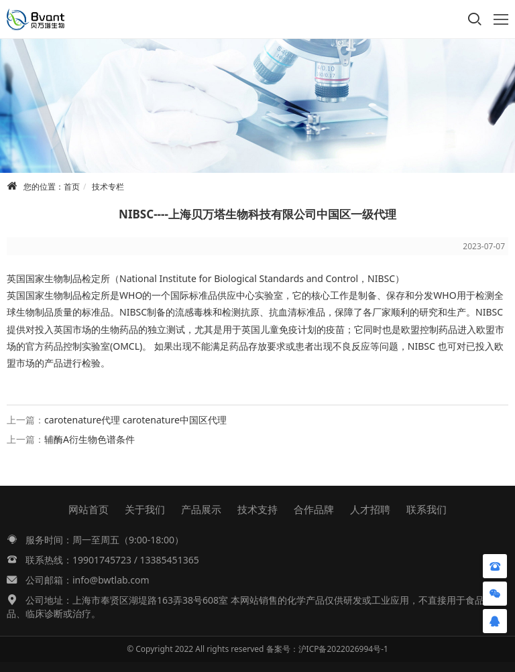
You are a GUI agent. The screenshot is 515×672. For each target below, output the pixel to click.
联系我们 (426, 509)
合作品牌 (314, 509)
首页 (72, 186)
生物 (53, 278)
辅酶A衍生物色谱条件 (89, 439)
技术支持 (257, 509)
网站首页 (88, 509)
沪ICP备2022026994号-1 (343, 649)
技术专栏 (108, 186)
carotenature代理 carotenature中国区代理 (135, 419)
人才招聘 (370, 509)
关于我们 (145, 509)
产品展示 (201, 509)
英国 (16, 278)
